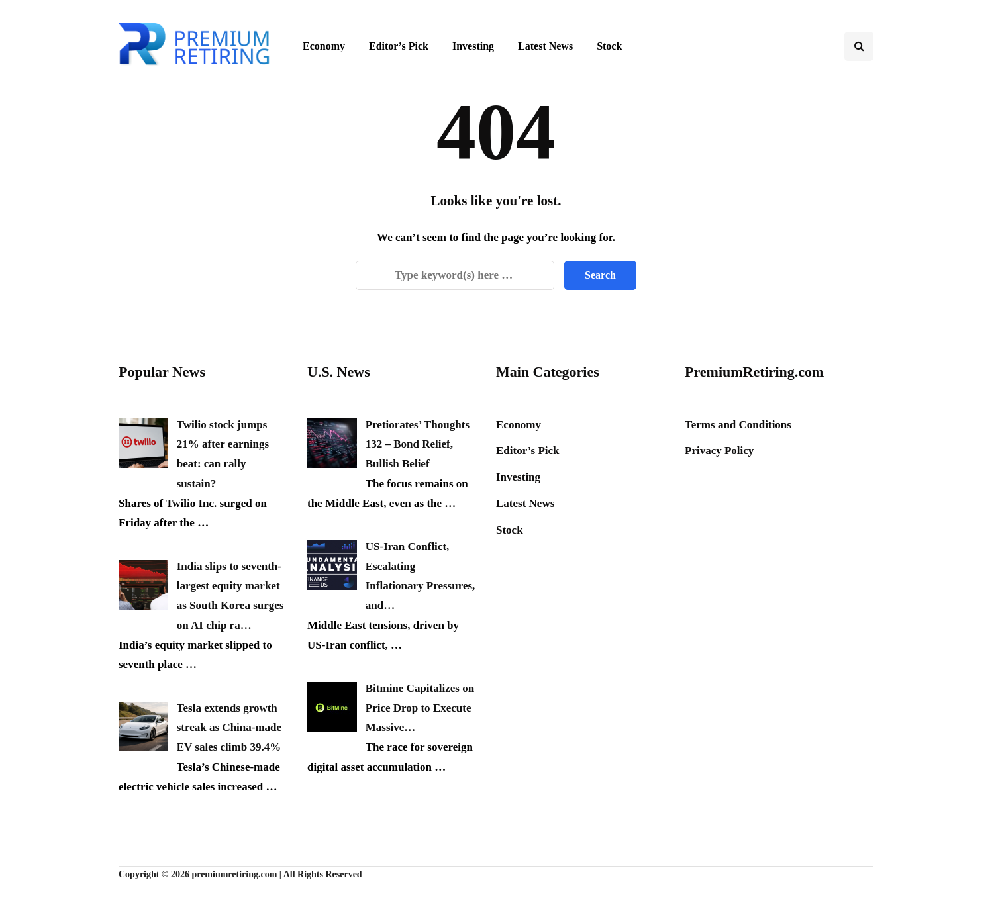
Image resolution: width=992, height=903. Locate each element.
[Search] (455, 275)
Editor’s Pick (398, 46)
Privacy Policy (719, 450)
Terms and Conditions (738, 424)
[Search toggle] (858, 46)
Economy (324, 46)
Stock (609, 46)
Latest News (545, 46)
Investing (473, 46)
